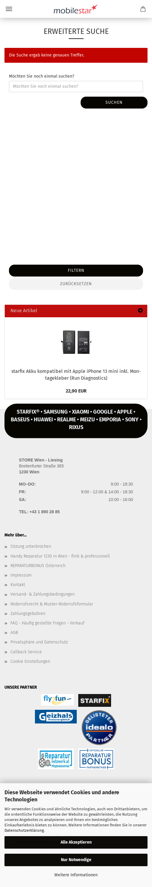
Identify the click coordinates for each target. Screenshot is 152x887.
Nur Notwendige (76, 859)
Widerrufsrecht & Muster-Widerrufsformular (51, 604)
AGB (14, 632)
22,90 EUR (76, 391)
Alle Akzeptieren (76, 842)
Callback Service (26, 651)
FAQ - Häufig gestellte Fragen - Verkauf (47, 623)
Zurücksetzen (76, 283)
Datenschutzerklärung (24, 830)
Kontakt (17, 584)
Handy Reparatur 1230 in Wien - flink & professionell (60, 556)
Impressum (21, 575)
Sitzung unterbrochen (30, 546)
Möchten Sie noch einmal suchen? (41, 76)
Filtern (76, 270)
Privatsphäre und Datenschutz (39, 642)
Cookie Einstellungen (30, 661)
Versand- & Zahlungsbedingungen (42, 594)
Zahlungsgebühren (27, 613)
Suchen (114, 102)
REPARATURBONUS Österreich (37, 565)
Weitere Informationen (76, 874)
